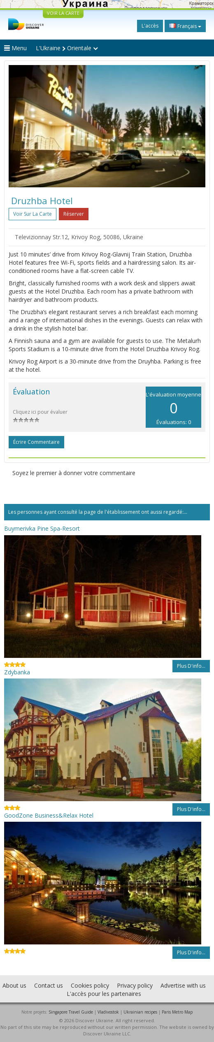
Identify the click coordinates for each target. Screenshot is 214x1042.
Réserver (73, 213)
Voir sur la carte (32, 213)
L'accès (150, 25)
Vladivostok (108, 1012)
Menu (15, 48)
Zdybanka (17, 672)
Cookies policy (90, 985)
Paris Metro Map (177, 1012)
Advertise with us (183, 985)
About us (14, 985)
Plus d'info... (191, 665)
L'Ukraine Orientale (67, 48)
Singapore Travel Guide (71, 1012)
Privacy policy (135, 985)
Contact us (48, 985)
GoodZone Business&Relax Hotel (48, 815)
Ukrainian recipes (140, 1012)
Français (185, 26)
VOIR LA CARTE (63, 13)
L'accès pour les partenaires (104, 994)
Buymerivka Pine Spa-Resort (42, 528)
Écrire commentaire (36, 441)
